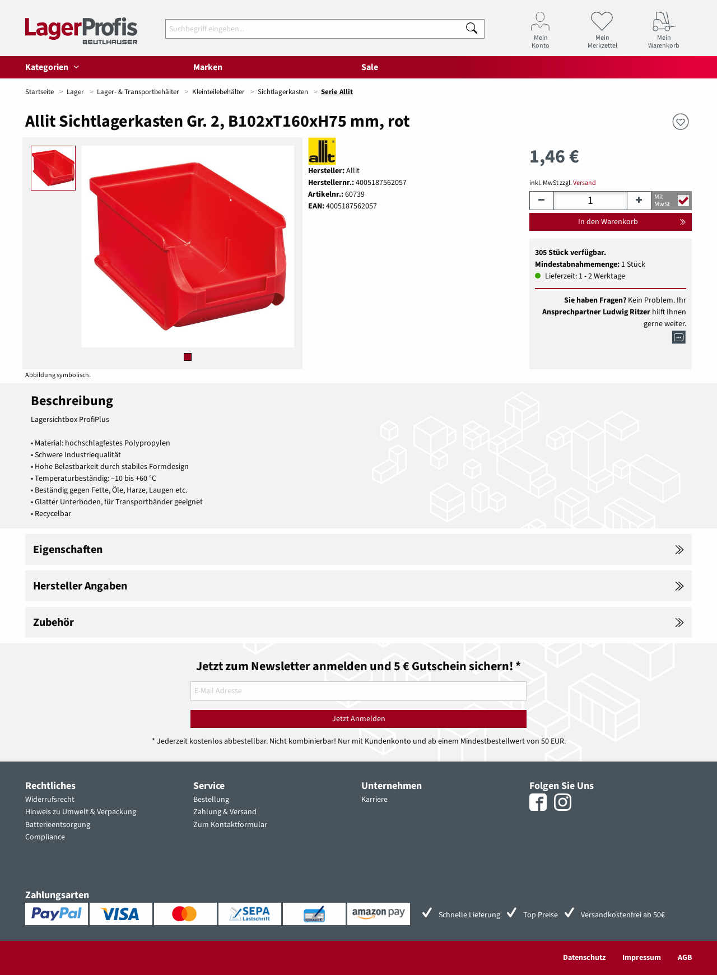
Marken (207, 67)
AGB (685, 957)
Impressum (641, 957)
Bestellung (211, 799)
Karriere (374, 799)
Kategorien (53, 67)
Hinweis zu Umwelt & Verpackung (80, 812)
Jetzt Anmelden (358, 719)
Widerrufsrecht (50, 799)
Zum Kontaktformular (230, 824)
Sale (369, 67)
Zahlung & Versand (225, 812)
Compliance (45, 837)
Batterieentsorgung (57, 824)
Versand (584, 183)
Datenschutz (584, 957)
